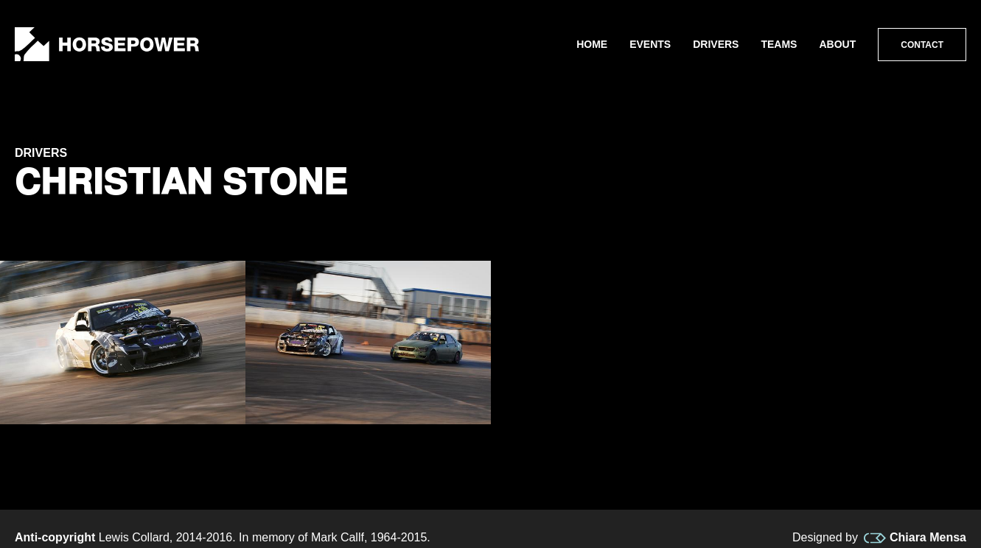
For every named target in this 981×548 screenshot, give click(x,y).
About (837, 44)
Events (650, 44)
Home (591, 44)
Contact (922, 45)
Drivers (716, 44)
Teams (779, 44)
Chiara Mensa (915, 538)
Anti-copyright (55, 537)
